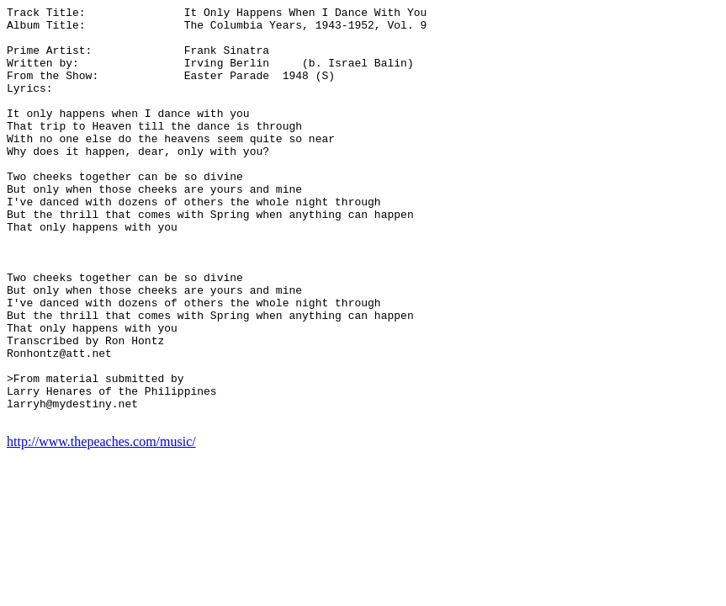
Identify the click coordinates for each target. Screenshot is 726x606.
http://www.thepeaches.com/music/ (101, 525)
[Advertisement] (652, 259)
